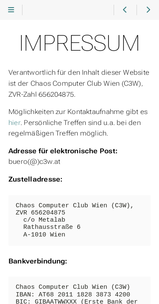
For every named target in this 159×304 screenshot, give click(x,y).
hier (14, 123)
